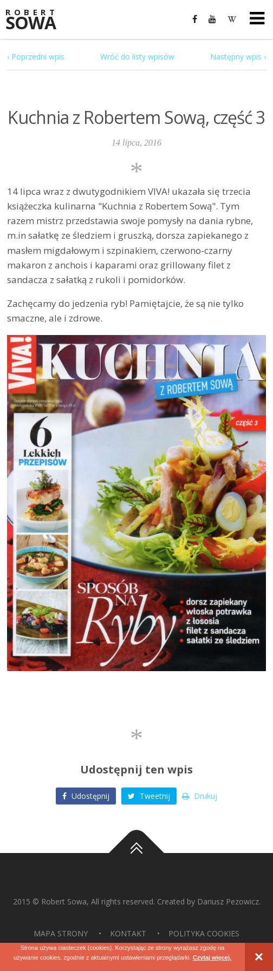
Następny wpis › (238, 56)
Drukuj (199, 796)
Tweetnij (149, 796)
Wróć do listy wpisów (137, 56)
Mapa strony (61, 933)
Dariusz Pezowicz (228, 901)
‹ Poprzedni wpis (35, 56)
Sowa (37, 20)
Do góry (136, 853)
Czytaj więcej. (212, 957)
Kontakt (128, 933)
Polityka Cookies (203, 933)
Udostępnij (85, 796)
